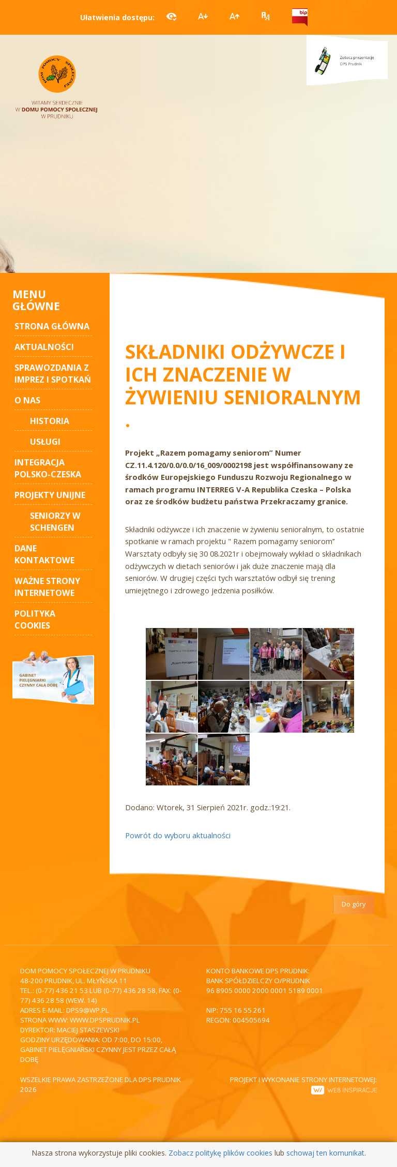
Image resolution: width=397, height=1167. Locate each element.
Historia (49, 421)
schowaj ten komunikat (325, 1153)
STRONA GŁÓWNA (51, 326)
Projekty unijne (49, 495)
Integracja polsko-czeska (47, 468)
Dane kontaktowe (44, 554)
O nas (27, 400)
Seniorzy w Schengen (55, 521)
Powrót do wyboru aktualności (178, 835)
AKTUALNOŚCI (44, 347)
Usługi (45, 441)
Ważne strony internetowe (47, 587)
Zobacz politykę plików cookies (220, 1153)
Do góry (353, 904)
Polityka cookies (34, 619)
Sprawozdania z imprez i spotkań (52, 373)
